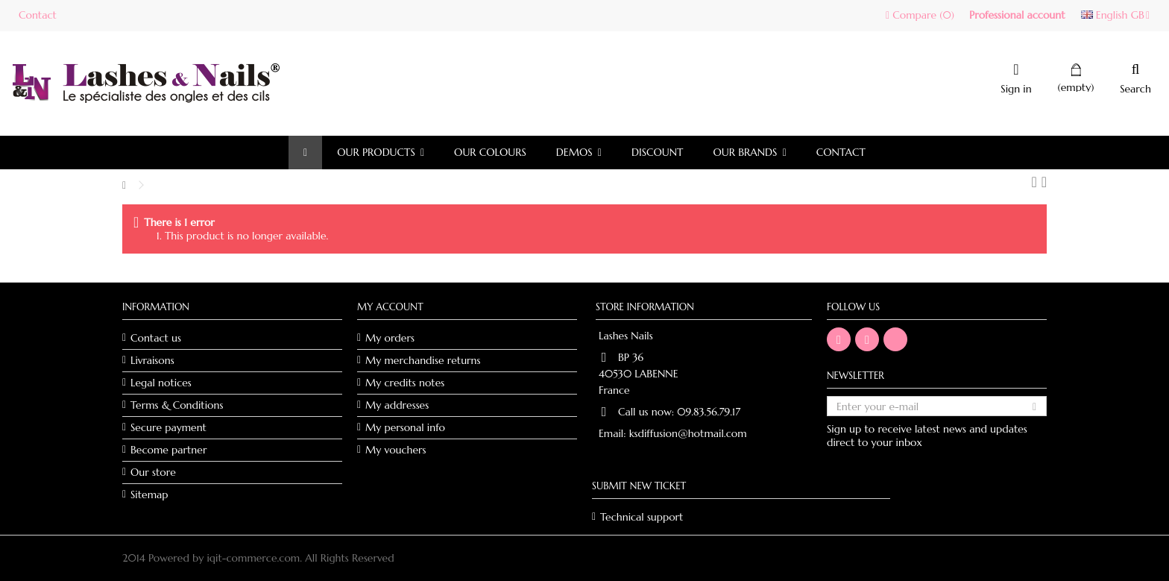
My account (390, 307)
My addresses (397, 405)
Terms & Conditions (176, 405)
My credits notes (404, 382)
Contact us (155, 338)
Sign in (1016, 87)
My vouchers (395, 449)
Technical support (641, 517)
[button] (380, 152)
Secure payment (168, 427)
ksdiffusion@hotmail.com (688, 433)
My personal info (405, 427)
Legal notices (161, 382)
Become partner (168, 449)
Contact (38, 15)
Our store (153, 472)
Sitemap (149, 494)
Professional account (1017, 15)
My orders (390, 338)
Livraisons (152, 360)
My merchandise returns (423, 360)
